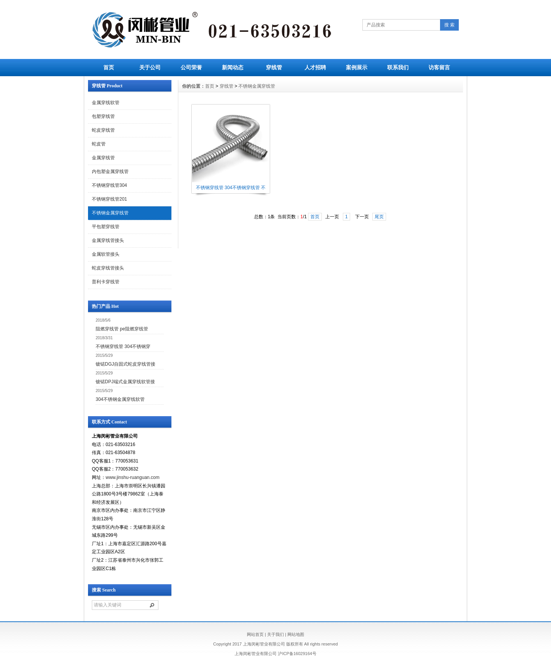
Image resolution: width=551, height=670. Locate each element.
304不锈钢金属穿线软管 (120, 399)
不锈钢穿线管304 (109, 185)
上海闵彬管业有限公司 (256, 653)
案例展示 (356, 67)
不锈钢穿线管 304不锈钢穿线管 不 (231, 187)
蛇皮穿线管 (103, 130)
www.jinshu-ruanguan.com (133, 477)
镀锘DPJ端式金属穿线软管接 (125, 381)
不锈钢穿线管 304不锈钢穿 (123, 346)
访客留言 (439, 67)
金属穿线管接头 (108, 240)
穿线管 (274, 67)
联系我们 (398, 67)
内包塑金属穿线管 (110, 171)
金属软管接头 (105, 254)
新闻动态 (232, 67)
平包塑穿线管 (105, 226)
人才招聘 (315, 67)
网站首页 (255, 634)
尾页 (379, 216)
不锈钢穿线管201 (109, 199)
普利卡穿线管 (105, 281)
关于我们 (275, 634)
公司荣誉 (191, 67)
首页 (108, 67)
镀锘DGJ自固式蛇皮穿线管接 (125, 364)
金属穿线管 (103, 157)
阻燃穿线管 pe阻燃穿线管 (122, 329)
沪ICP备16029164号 (297, 653)
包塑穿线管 (103, 116)
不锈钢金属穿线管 (110, 213)
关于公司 (150, 67)
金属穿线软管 (105, 102)
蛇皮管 (99, 144)
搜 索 (449, 25)
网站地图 (295, 634)
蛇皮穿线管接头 (108, 268)
